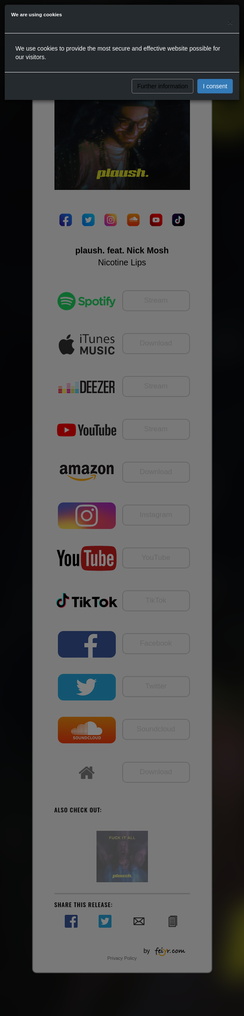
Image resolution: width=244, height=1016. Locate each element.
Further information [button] (162, 86)
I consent (215, 86)
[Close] (230, 22)
